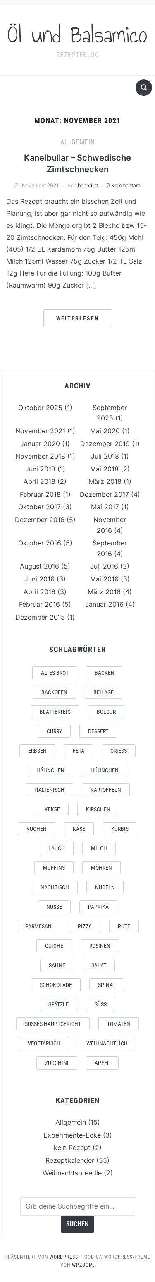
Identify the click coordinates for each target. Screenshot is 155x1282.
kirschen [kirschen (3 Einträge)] (98, 809)
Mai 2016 (104, 579)
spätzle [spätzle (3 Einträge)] (58, 1004)
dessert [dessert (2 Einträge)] (98, 731)
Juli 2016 (104, 566)
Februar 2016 (39, 604)
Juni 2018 (40, 469)
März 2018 (105, 481)
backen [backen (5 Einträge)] (104, 672)
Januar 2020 (40, 444)
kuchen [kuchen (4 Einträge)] (36, 828)
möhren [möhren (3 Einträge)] (101, 867)
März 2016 (104, 592)
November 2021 (40, 431)
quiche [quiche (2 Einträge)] (54, 946)
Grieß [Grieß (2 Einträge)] (118, 750)
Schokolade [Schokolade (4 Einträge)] (56, 985)
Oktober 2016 (39, 543)
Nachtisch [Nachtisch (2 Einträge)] (55, 887)
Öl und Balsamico (77, 35)
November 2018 (40, 456)
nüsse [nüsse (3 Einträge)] (54, 907)
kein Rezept (72, 1147)
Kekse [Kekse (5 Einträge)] (52, 809)
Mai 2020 (105, 431)
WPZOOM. (83, 1265)
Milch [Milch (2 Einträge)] (99, 848)
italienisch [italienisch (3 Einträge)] (49, 789)
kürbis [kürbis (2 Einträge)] (120, 828)
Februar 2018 (40, 494)
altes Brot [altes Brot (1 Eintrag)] (55, 672)
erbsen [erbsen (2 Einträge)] (37, 750)
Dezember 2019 (105, 444)
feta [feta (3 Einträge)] (78, 750)
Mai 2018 (104, 469)
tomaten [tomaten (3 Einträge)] (118, 1024)
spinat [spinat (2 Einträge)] (106, 985)
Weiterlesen (77, 318)
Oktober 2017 (39, 507)
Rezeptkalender (69, 1160)
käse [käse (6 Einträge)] (79, 828)
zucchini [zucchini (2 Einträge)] (57, 1063)
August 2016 (39, 566)
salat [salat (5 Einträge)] (98, 965)
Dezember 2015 (40, 617)
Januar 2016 (104, 604)
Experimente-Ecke (72, 1135)
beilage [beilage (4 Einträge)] (103, 692)
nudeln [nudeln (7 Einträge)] (105, 887)
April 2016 (39, 592)
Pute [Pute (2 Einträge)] (124, 926)
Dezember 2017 (104, 494)
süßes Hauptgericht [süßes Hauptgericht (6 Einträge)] (53, 1024)
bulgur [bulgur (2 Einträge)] (106, 711)
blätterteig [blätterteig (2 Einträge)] (55, 711)
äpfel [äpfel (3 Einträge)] (102, 1063)
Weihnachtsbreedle (72, 1173)
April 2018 (39, 481)
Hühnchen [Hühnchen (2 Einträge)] (105, 770)
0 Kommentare (124, 185)
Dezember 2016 (39, 519)
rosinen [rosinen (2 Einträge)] (99, 946)
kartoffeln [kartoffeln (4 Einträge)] (106, 789)
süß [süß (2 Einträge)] (101, 1004)
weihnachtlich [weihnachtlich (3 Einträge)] (107, 1043)
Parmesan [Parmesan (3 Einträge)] (38, 926)
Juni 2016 (39, 579)
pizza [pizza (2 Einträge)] (85, 926)
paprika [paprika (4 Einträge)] (98, 907)
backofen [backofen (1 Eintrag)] (54, 692)
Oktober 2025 (40, 407)
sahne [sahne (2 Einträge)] (57, 965)
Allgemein (77, 142)
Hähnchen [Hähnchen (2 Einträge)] (50, 770)
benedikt (88, 185)
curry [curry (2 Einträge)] (54, 731)
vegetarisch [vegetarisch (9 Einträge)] (44, 1043)
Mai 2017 (105, 507)
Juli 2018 (105, 456)
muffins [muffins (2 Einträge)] (54, 867)
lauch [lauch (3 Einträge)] (56, 848)
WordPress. (65, 1257)
